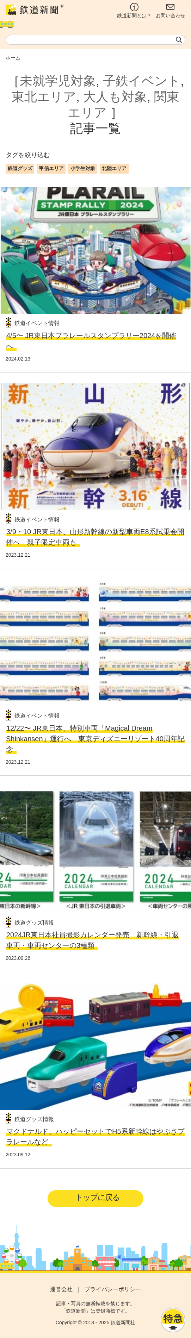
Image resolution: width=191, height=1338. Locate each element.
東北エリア (44, 96)
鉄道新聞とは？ (134, 10)
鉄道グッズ (20, 168)
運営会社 (61, 1289)
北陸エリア (114, 168)
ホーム (13, 58)
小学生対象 (82, 168)
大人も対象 (115, 96)
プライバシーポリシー (113, 1289)
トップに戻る (97, 1197)
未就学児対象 (58, 81)
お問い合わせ (170, 10)
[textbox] (95, 40)
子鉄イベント (141, 81)
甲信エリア (51, 168)
